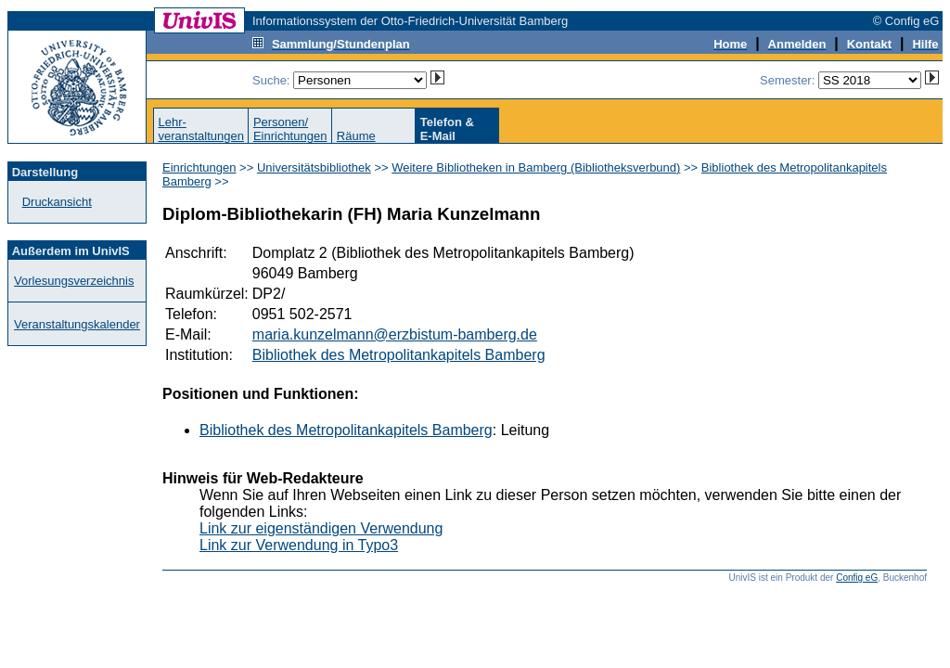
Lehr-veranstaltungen (201, 129)
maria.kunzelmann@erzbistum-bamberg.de (394, 334)
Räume (356, 136)
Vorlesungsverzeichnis (74, 281)
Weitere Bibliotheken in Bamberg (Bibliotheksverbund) (536, 167)
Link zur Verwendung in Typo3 (298, 545)
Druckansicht (57, 202)
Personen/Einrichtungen (290, 129)
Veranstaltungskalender (77, 324)
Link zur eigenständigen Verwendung (321, 528)
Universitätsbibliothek (314, 167)
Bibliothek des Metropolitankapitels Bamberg (399, 355)
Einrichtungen (199, 167)
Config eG (857, 577)
